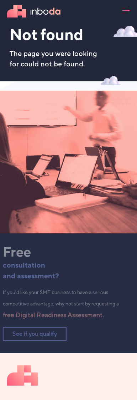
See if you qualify (33, 334)
